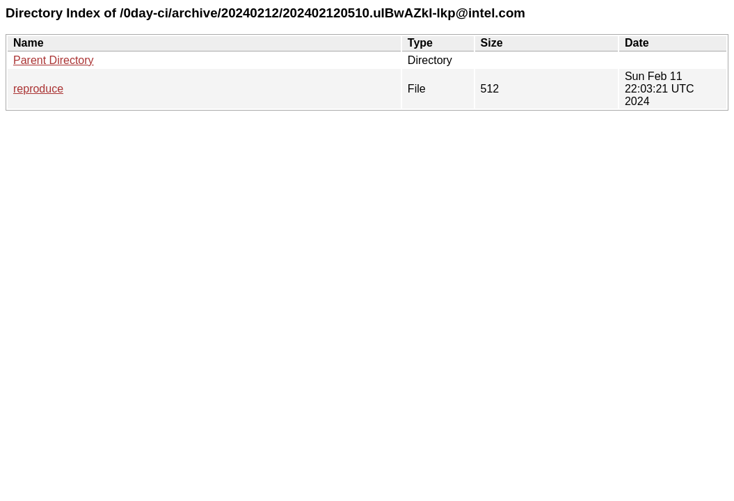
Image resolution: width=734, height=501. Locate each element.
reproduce (38, 89)
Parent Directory (53, 60)
